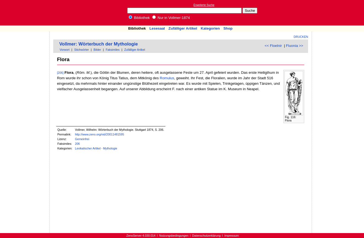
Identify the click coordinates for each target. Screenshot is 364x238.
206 (77, 143)
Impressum (231, 235)
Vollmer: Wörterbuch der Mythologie (98, 44)
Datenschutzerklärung (206, 235)
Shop (227, 28)
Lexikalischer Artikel (88, 148)
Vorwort (64, 49)
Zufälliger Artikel (182, 28)
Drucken (301, 36)
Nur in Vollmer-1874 (171, 18)
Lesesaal (157, 28)
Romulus (167, 78)
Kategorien (210, 28)
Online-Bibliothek (26, 12)
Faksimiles (113, 49)
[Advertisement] (338, 12)
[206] (60, 72)
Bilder (97, 49)
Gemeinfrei (82, 139)
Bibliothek (139, 18)
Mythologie (110, 148)
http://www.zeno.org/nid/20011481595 (99, 134)
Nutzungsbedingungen (173, 235)
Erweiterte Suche (204, 5)
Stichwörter (81, 49)
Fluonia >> (294, 46)
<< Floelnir (273, 46)
